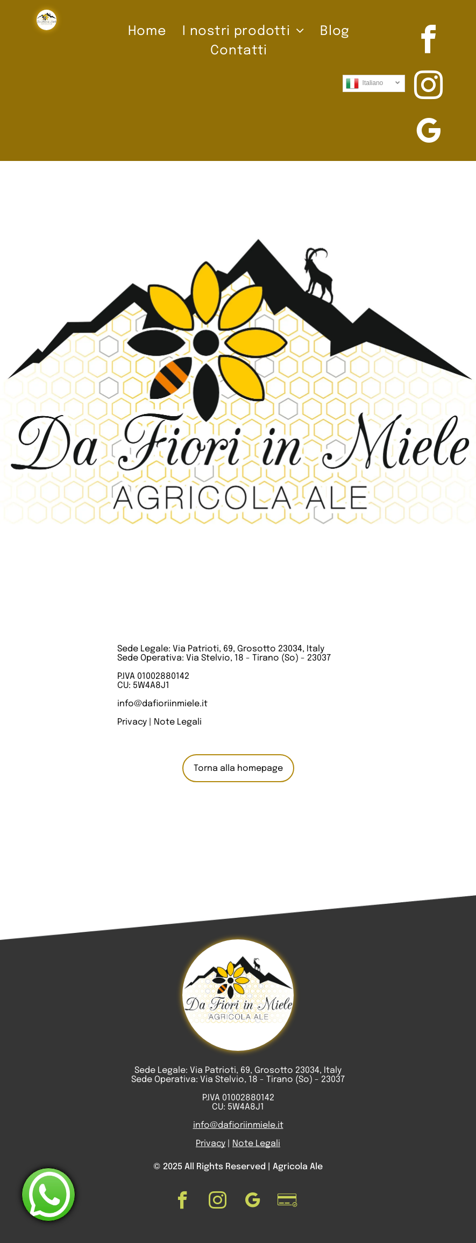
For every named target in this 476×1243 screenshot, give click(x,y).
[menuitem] (147, 31)
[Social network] (287, 1201)
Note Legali (178, 722)
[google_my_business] (428, 133)
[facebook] (428, 41)
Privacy (132, 722)
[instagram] (428, 87)
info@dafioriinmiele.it (162, 703)
